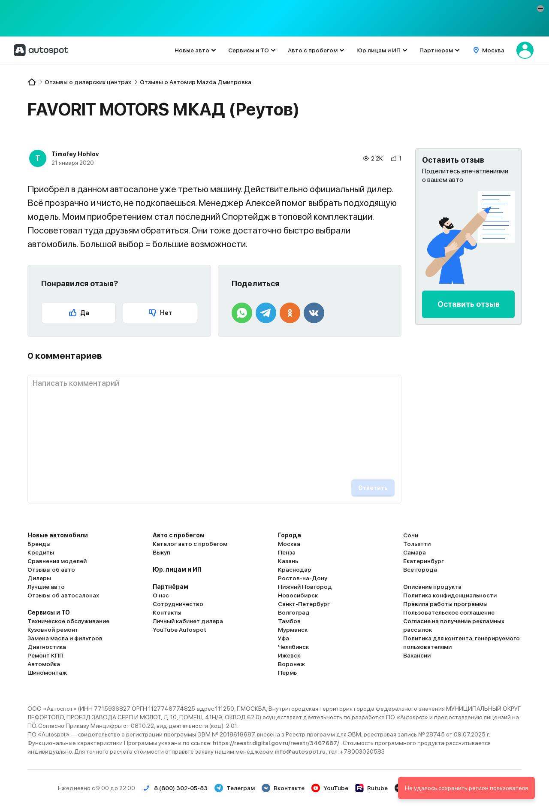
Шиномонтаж (47, 672)
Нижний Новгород (305, 586)
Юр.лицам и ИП (378, 50)
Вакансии (417, 655)
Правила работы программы (445, 603)
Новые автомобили (57, 535)
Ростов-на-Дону (302, 578)
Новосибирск (298, 595)
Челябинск (293, 646)
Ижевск (289, 655)
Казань (288, 561)
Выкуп (161, 552)
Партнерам (436, 50)
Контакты (167, 612)
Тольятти (417, 543)
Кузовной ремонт (52, 629)
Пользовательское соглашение (449, 612)
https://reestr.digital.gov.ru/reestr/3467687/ (277, 742)
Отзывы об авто (51, 569)
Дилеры (39, 578)
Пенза (287, 552)
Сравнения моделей (57, 561)
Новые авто (192, 50)
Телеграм (234, 788)
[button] (540, 8)
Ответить (373, 488)
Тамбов (289, 621)
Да (78, 313)
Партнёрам (170, 586)
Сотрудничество (178, 603)
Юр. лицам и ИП (177, 569)
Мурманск (293, 629)
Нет (160, 313)
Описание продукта (432, 586)
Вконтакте (283, 788)
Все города (420, 569)
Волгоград (294, 612)
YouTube (329, 788)
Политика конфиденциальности (450, 595)
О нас (161, 595)
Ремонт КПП (45, 655)
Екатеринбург (423, 561)
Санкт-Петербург (304, 603)
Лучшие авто (46, 586)
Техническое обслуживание (68, 621)
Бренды (39, 543)
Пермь (287, 672)
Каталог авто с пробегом (190, 543)
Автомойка (43, 664)
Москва (289, 543)
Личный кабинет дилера (188, 621)
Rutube (371, 788)
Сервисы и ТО (248, 50)
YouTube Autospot (179, 629)
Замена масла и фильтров (65, 638)
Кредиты (40, 552)
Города (289, 535)
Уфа (283, 638)
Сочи (410, 535)
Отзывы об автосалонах (63, 595)
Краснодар (294, 569)
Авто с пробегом (313, 50)
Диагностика (46, 646)
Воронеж (291, 664)
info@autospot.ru (300, 751)
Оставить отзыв (468, 304)
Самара (414, 552)
